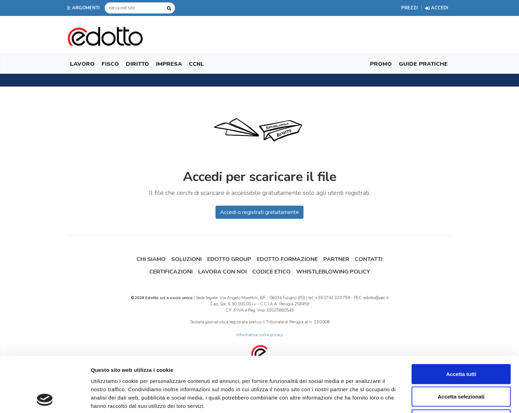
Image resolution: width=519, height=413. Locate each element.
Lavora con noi (222, 272)
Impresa (169, 64)
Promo (381, 64)
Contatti (368, 259)
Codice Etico (271, 272)
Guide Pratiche (423, 64)
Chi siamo (151, 259)
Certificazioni (171, 272)
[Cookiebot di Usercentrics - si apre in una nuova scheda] (45, 399)
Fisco (110, 64)
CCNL (196, 64)
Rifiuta (461, 367)
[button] (84, 8)
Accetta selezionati (461, 345)
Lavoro (82, 64)
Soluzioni (186, 259)
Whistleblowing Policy (333, 272)
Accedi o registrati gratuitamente (259, 212)
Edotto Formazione (287, 259)
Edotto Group (229, 259)
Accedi (436, 8)
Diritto (137, 64)
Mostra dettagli (364, 399)
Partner (336, 259)
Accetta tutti (461, 322)
